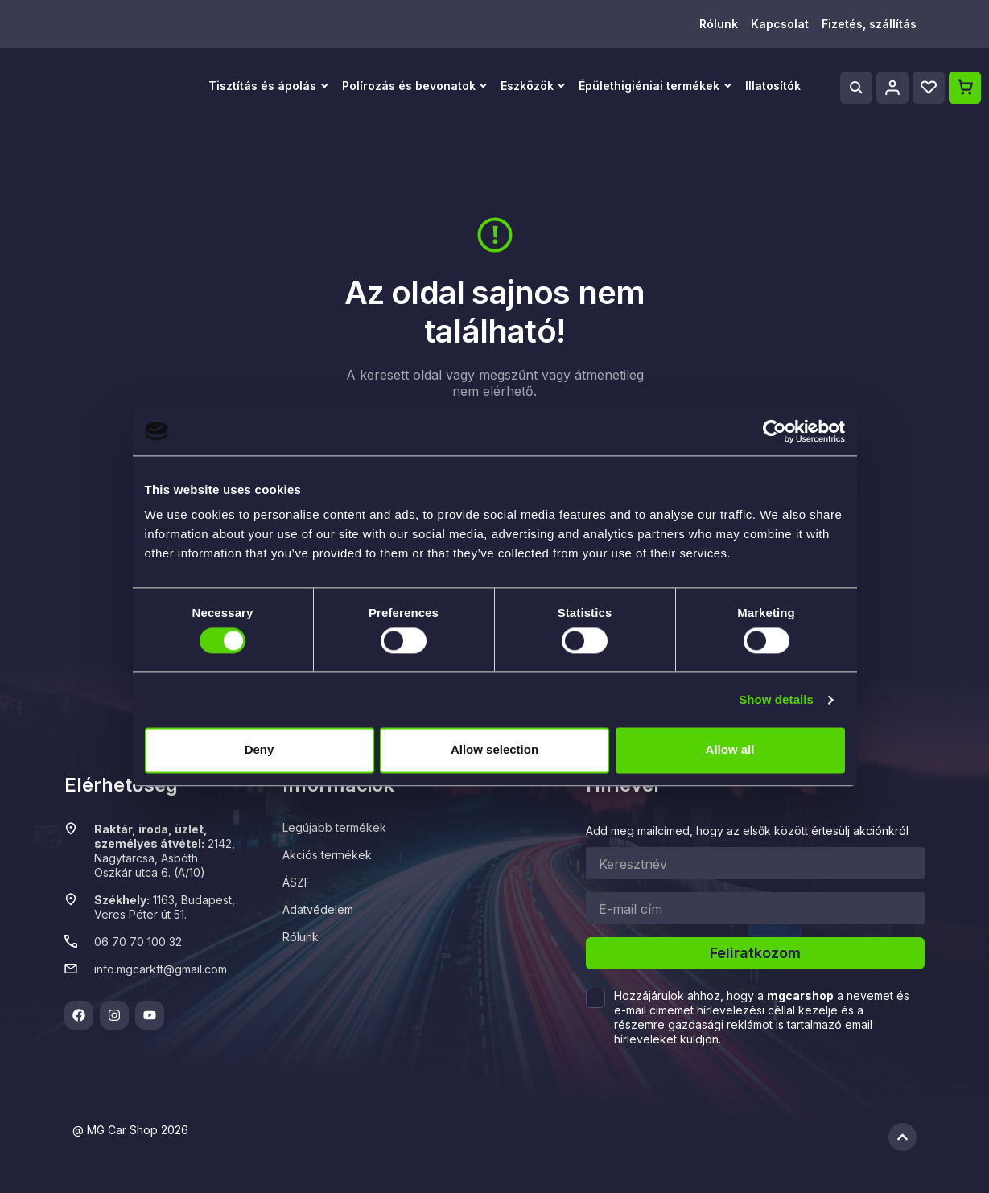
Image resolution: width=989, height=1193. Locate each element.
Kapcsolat (780, 24)
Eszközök (527, 86)
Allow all (730, 750)
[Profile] (892, 88)
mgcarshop (800, 995)
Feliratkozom (755, 952)
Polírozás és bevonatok (409, 86)
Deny (259, 750)
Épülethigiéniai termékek (649, 86)
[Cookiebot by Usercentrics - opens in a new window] (774, 431)
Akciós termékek (327, 855)
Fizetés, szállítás (869, 24)
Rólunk (718, 24)
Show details (776, 699)
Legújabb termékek (334, 827)
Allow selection (494, 750)
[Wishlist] (929, 88)
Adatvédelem (317, 909)
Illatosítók (773, 86)
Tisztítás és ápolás (262, 86)
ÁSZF (296, 882)
